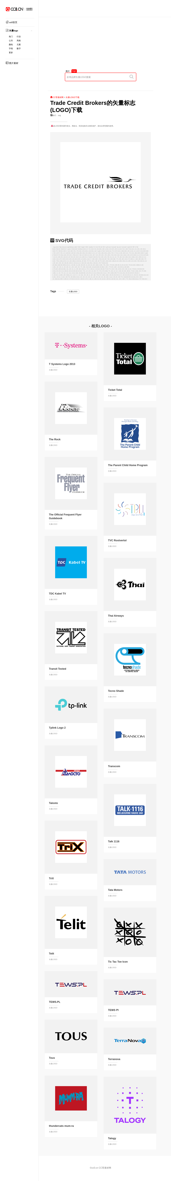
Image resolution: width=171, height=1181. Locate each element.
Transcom (114, 766)
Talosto (53, 803)
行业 (19, 36)
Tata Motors (115, 890)
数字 (19, 48)
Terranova (114, 1059)
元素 (19, 44)
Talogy (112, 1138)
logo (74, 71)
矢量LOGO (73, 291)
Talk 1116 (113, 841)
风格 (19, 40)
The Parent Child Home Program (128, 465)
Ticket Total (115, 389)
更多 (11, 52)
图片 (68, 71)
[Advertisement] (100, 45)
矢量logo (12, 30)
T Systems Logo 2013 (62, 364)
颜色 (11, 44)
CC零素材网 (56, 97)
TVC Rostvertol (117, 540)
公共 (11, 40)
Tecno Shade (116, 691)
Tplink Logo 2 (57, 727)
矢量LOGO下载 (72, 97)
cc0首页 (11, 22)
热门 (11, 36)
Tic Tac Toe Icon (118, 961)
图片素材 (12, 63)
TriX (51, 878)
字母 (11, 48)
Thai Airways (116, 615)
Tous (52, 1057)
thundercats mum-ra (61, 1126)
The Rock (55, 439)
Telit (51, 953)
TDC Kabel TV (57, 593)
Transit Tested (57, 668)
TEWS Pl (113, 1010)
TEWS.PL (54, 1002)
